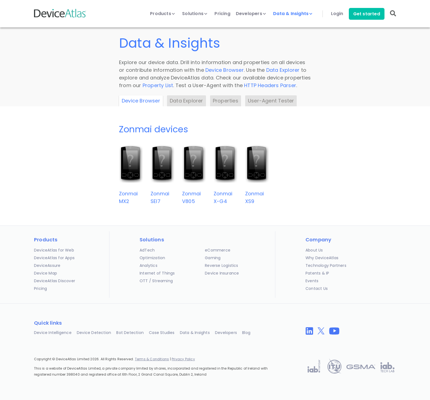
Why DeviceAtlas (321, 258)
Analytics (148, 265)
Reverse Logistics (221, 265)
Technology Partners (325, 265)
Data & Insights (292, 14)
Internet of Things (157, 273)
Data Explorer (283, 70)
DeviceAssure (47, 265)
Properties (225, 100)
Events (311, 281)
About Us (314, 250)
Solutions (194, 14)
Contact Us (316, 288)
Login (337, 14)
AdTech (147, 250)
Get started (366, 14)
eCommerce (217, 250)
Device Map (45, 273)
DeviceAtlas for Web (54, 250)
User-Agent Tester (271, 100)
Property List (158, 85)
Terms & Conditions (152, 359)
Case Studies (161, 332)
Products (162, 14)
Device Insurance (222, 273)
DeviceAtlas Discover (54, 281)
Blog (246, 332)
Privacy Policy (183, 359)
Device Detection (94, 332)
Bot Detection (130, 332)
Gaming (212, 258)
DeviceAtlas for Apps (54, 258)
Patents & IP (317, 273)
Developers (251, 14)
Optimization (152, 258)
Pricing (222, 14)
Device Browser (224, 70)
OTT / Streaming (156, 281)
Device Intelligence (53, 332)
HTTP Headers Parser (270, 85)
